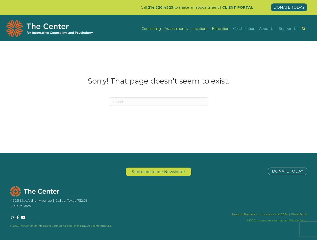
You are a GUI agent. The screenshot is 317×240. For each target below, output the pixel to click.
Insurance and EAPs (274, 214)
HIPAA (251, 220)
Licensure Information (272, 220)
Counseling (151, 28)
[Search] (158, 101)
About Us (267, 28)
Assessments (176, 28)
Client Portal (299, 214)
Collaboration (244, 28)
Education (220, 28)
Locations (199, 28)
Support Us (288, 28)
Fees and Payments (244, 214)
